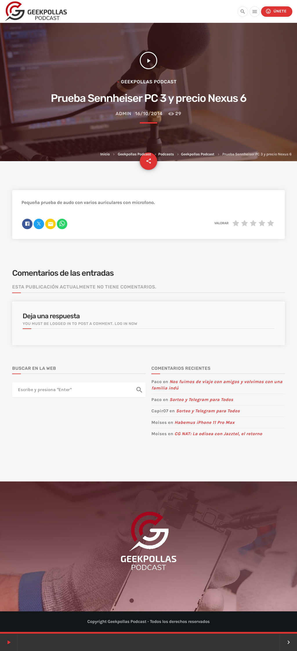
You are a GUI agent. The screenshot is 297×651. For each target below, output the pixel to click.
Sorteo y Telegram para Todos (201, 399)
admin (124, 113)
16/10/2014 (149, 113)
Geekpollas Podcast (134, 154)
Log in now (126, 324)
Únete (276, 11)
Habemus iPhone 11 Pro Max (205, 422)
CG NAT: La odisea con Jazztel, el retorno (218, 433)
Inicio (105, 154)
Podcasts (166, 154)
